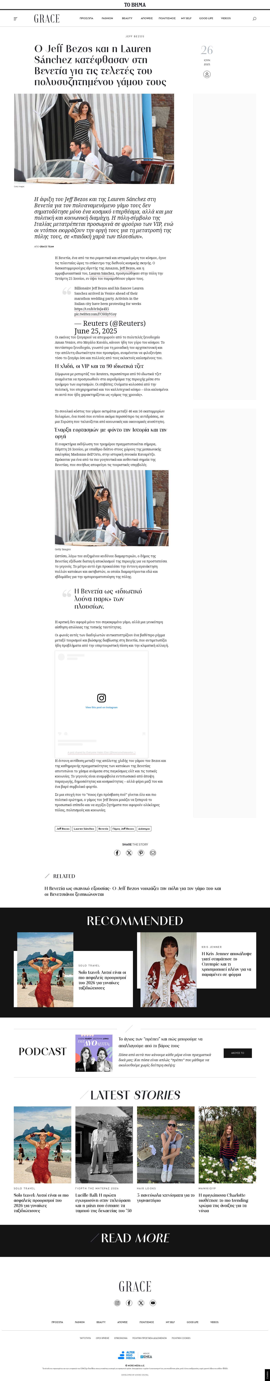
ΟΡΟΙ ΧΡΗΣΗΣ (102, 1338)
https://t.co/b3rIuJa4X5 (91, 309)
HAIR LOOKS (146, 1188)
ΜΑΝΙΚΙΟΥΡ (207, 1188)
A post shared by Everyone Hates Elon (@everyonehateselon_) (101, 752)
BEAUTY (127, 18)
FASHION (107, 18)
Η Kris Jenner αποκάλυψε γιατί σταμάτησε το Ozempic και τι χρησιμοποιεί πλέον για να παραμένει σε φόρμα (227, 964)
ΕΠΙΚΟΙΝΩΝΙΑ (120, 1338)
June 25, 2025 (95, 330)
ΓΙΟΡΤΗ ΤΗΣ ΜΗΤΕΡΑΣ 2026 (97, 1188)
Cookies (267, 1375)
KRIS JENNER (212, 947)
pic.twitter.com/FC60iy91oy (95, 314)
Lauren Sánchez (101, 273)
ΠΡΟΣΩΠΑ (86, 18)
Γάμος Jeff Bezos (123, 828)
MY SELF (186, 18)
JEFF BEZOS (135, 36)
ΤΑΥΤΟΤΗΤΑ (85, 1338)
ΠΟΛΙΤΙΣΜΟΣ (167, 18)
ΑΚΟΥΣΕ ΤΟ (237, 1053)
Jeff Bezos (127, 268)
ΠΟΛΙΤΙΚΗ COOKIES (181, 1338)
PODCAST (43, 1052)
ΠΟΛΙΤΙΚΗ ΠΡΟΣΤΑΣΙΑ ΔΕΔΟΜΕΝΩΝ (149, 1338)
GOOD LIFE (206, 18)
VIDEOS (226, 18)
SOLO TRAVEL (89, 966)
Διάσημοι (144, 828)
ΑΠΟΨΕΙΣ (147, 18)
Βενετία (103, 828)
